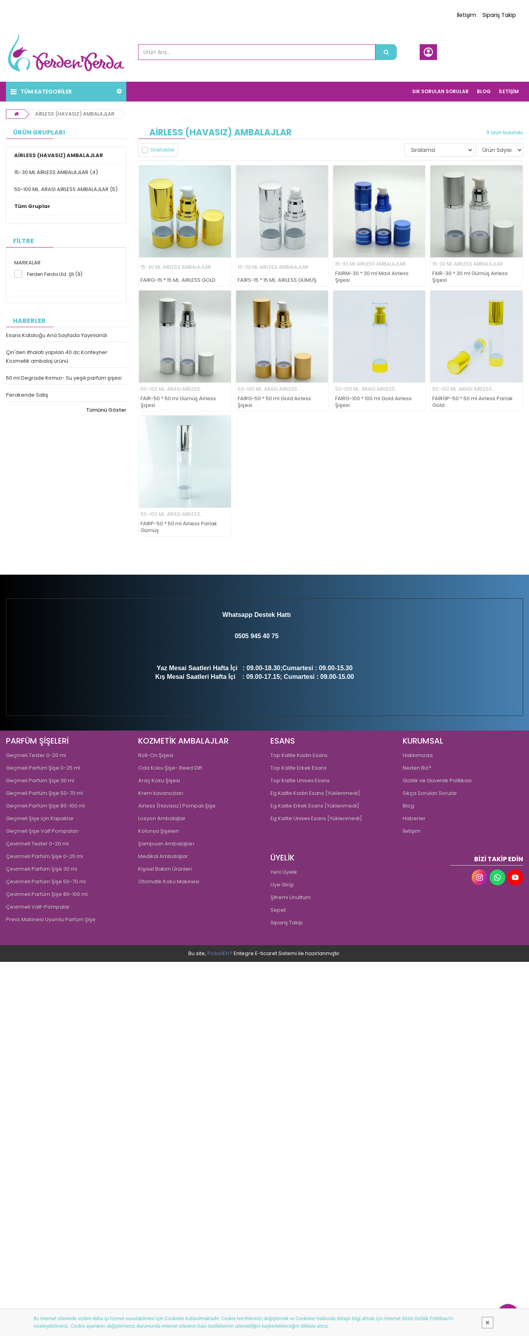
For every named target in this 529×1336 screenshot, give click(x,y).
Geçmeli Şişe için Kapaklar (40, 818)
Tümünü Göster (106, 410)
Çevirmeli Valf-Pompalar (38, 907)
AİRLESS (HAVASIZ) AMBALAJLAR (74, 114)
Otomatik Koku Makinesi (168, 881)
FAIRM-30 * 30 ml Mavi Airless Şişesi (372, 277)
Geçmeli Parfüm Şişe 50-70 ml (44, 793)
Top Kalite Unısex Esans (300, 780)
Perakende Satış (27, 395)
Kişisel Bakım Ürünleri (165, 869)
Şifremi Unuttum (290, 897)
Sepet (278, 910)
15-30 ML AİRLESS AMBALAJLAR (176, 267)
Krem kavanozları (160, 793)
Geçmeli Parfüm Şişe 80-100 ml (45, 805)
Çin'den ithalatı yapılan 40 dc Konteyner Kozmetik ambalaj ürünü (56, 357)
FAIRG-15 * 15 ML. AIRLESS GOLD (178, 280)
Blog (408, 805)
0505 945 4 (250, 636)
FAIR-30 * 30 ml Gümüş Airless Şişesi (470, 277)
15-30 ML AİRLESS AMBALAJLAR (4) (56, 172)
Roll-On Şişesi (155, 755)
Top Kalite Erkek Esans (298, 768)
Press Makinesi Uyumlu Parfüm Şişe (51, 919)
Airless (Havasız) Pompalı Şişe (177, 805)
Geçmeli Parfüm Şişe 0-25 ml (43, 768)
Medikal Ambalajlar (163, 856)
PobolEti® (220, 953)
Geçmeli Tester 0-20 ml (36, 755)
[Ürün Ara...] (386, 52)
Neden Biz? (417, 768)
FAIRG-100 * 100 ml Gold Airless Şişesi (373, 402)
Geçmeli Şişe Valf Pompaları (42, 831)
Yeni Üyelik (283, 872)
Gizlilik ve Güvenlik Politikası (437, 780)
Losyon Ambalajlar (162, 818)
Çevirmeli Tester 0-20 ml (37, 843)
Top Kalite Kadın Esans (299, 755)
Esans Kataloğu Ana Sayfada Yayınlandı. (57, 335)
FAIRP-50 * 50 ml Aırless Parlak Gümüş (179, 527)
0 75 (272, 636)
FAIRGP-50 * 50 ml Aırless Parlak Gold (472, 402)
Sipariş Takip (499, 15)
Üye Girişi (282, 884)
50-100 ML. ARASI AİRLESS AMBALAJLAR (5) (66, 189)
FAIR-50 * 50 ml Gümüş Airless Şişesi (178, 402)
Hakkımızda (418, 755)
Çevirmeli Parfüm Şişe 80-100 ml (47, 894)
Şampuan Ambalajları (166, 843)
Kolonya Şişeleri (158, 831)
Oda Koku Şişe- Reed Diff (170, 768)
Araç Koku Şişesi (159, 780)
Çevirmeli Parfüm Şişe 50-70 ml (46, 881)
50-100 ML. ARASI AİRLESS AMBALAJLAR (170, 389)
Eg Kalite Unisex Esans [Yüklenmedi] (316, 818)
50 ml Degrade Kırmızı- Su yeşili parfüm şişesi (64, 378)
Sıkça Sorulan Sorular (430, 793)
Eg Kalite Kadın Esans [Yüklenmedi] (315, 793)
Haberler (414, 818)
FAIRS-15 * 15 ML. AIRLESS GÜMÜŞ (277, 280)
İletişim (466, 15)
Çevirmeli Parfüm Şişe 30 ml (41, 869)
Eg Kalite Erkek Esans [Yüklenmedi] (314, 805)
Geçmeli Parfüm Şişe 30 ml (40, 780)
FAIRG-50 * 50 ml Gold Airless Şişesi (274, 402)
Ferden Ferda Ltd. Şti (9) (55, 274)
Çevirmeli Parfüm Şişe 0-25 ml (44, 856)
